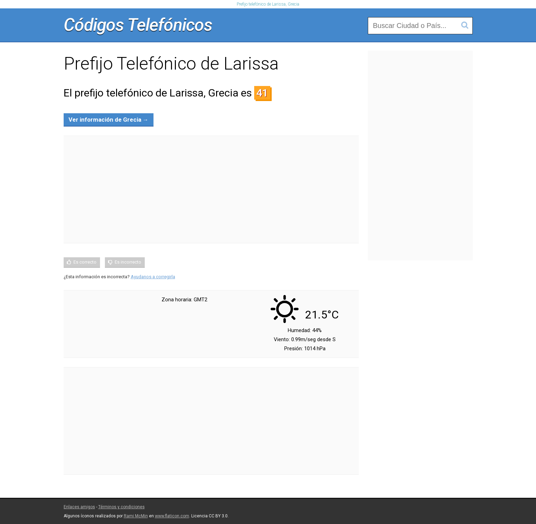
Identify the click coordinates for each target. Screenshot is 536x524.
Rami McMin (136, 516)
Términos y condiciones (121, 506)
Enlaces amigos (79, 506)
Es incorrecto (128, 262)
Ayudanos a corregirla (153, 276)
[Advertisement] (211, 189)
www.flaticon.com (172, 516)
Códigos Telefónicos (138, 25)
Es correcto (85, 262)
